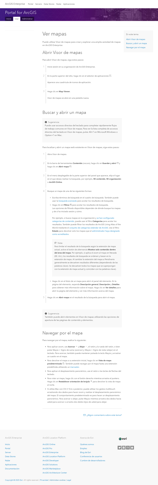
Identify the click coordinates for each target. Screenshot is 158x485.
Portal (30, 4)
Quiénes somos (87, 444)
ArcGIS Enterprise (15, 3)
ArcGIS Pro (47, 448)
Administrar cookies (57, 480)
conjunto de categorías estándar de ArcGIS (88, 228)
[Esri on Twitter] (119, 447)
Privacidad (44, 480)
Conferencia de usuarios (91, 456)
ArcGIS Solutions (50, 464)
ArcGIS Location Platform (54, 456)
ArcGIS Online (49, 444)
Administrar (27, 19)
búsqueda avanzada (68, 201)
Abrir (135, 39)
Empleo (83, 448)
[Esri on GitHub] (128, 447)
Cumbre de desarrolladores (92, 460)
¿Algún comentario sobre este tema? (104, 415)
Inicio (8, 19)
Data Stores (49, 4)
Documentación (12, 468)
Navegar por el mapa (135, 47)
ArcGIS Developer (51, 460)
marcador (74, 367)
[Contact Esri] (132, 447)
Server (8, 452)
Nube (58, 4)
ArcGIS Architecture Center (55, 473)
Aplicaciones (69, 4)
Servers (38, 4)
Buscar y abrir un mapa (136, 43)
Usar (17, 19)
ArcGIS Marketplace (51, 468)
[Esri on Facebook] (124, 447)
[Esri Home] (122, 439)
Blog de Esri (85, 452)
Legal (69, 480)
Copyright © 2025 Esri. (14, 480)
